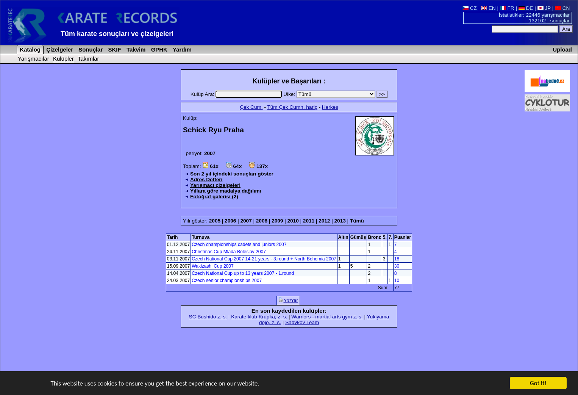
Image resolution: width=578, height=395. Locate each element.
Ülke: (329, 94)
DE (526, 8)
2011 (308, 221)
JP (544, 8)
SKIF (113, 49)
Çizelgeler (59, 49)
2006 (230, 221)
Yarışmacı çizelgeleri (215, 185)
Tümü (357, 221)
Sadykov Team (302, 322)
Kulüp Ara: (237, 94)
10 (396, 280)
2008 (261, 221)
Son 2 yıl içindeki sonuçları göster (231, 174)
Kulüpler (63, 58)
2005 (214, 221)
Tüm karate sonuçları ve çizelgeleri (117, 34)
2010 (292, 221)
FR (507, 8)
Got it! (538, 383)
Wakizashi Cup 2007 (212, 266)
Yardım (181, 49)
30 (396, 266)
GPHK (158, 49)
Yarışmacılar (33, 58)
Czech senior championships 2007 (227, 280)
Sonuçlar (90, 49)
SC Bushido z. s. (208, 317)
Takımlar (88, 58)
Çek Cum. (251, 107)
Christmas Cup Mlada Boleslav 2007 (229, 251)
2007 (246, 221)
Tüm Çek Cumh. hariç (292, 107)
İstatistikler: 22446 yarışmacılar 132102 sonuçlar (534, 18)
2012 (324, 221)
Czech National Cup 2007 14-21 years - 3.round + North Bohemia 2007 (264, 259)
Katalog (29, 49)
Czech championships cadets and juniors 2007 (239, 244)
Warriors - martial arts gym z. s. (326, 317)
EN (488, 8)
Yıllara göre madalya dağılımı (225, 191)
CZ (469, 8)
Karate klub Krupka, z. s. (259, 317)
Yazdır (288, 300)
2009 (277, 221)
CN (562, 8)
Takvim (135, 49)
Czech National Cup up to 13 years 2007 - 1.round (243, 273)
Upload (562, 49)
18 (396, 259)
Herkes (330, 107)
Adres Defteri (206, 179)
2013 (340, 221)
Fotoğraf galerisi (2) (214, 196)
